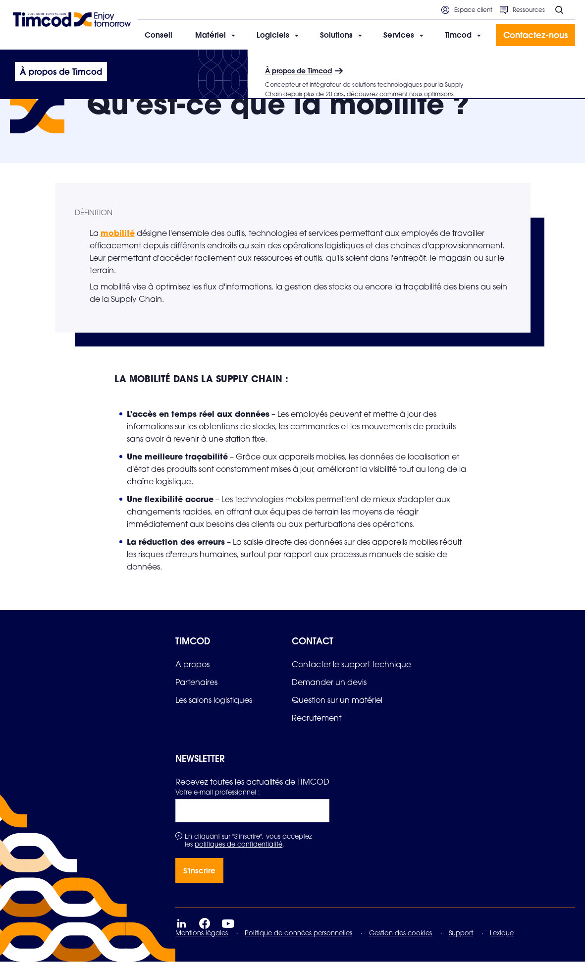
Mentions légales (201, 943)
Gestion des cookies (400, 943)
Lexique (502, 943)
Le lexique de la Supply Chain (83, 62)
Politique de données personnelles (298, 943)
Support (461, 943)
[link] (192, 675)
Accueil (21, 62)
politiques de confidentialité (238, 854)
